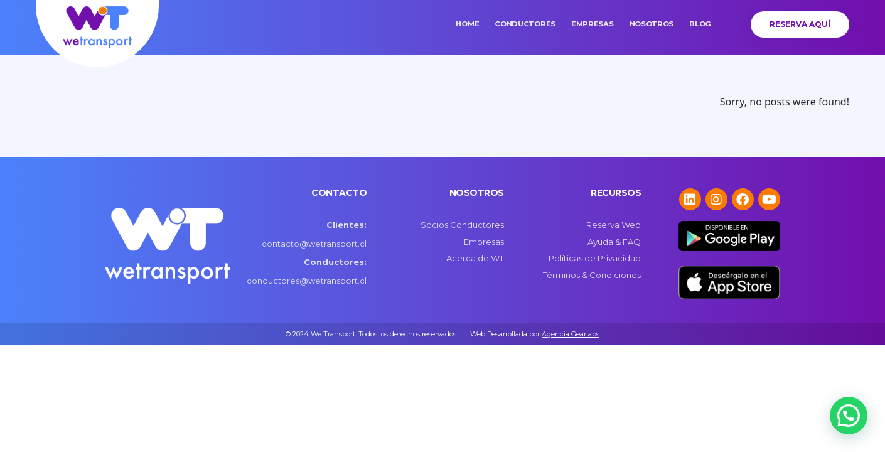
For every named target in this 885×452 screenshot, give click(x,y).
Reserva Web (613, 225)
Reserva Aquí (800, 24)
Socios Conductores (462, 225)
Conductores (525, 23)
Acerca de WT (475, 258)
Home (467, 23)
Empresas (592, 23)
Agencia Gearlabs (570, 334)
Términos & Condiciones (592, 275)
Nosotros (652, 23)
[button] (848, 415)
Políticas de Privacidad (595, 258)
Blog (700, 23)
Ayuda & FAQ (614, 242)
